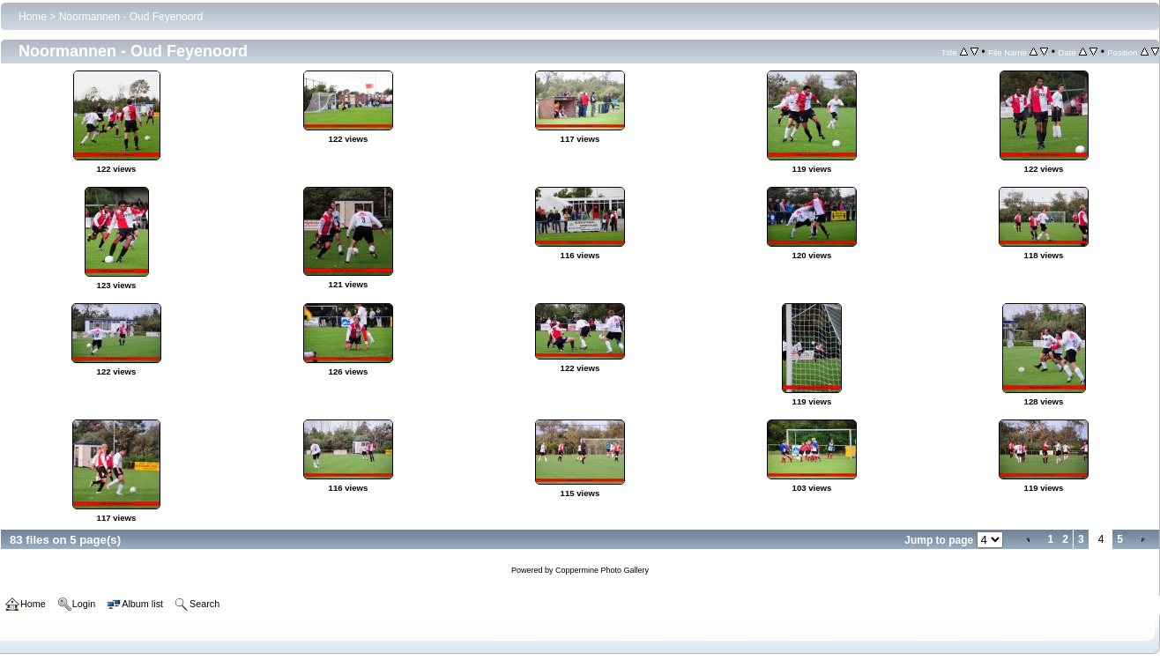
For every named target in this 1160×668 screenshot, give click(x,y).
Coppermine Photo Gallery (602, 570)
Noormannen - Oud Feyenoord (131, 17)
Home (33, 17)
